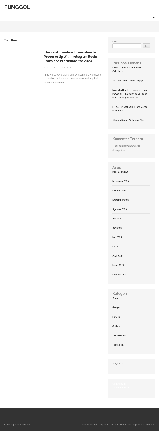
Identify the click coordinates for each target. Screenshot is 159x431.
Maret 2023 (118, 265)
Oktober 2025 (119, 190)
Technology (118, 344)
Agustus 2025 (119, 209)
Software (117, 326)
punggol (68, 68)
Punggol (17, 7)
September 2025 (120, 200)
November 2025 (120, 181)
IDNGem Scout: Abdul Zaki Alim (128, 120)
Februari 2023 (119, 274)
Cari (114, 41)
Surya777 (117, 363)
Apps (115, 298)
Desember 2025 (120, 171)
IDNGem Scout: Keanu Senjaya (127, 80)
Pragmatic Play (120, 387)
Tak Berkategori (120, 335)
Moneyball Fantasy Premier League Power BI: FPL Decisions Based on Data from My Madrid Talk (130, 94)
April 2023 (117, 256)
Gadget (116, 307)
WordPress (148, 424)
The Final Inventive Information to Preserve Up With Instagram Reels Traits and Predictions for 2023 (70, 56)
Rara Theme (121, 424)
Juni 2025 (117, 228)
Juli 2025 (116, 218)
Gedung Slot (119, 383)
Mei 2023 (117, 246)
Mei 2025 (117, 237)
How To (116, 316)
